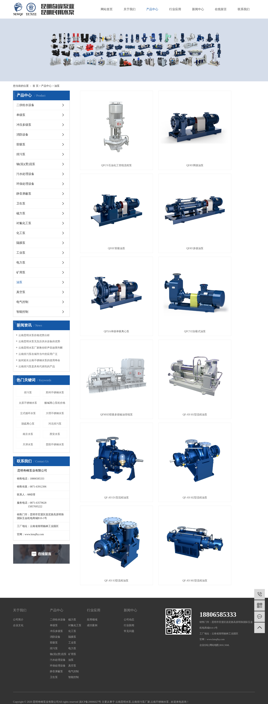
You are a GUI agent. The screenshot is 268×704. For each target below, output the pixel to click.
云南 (30, 681)
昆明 (36, 681)
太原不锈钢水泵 (28, 402)
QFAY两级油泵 (167, 147)
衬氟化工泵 (23, 223)
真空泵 (20, 292)
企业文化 (18, 600)
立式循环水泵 (28, 413)
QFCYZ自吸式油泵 (227, 211)
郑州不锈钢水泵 (55, 392)
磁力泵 (20, 213)
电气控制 (22, 301)
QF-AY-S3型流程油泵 (167, 341)
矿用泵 (20, 272)
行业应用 (175, 9)
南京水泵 (28, 434)
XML (226, 620)
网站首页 (107, 9)
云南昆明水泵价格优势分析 (34, 335)
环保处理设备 (25, 183)
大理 (41, 681)
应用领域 (92, 594)
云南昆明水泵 (123, 677)
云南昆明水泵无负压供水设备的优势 (39, 341)
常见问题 (129, 606)
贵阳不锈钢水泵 (55, 444)
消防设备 (22, 134)
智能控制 (22, 311)
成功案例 (92, 600)
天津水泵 (28, 444)
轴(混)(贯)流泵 (25, 164)
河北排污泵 (54, 423)
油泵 (57, 85)
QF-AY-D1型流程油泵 (227, 276)
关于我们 (129, 9)
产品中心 (152, 9)
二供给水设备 (25, 105)
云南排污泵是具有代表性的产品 (36, 366)
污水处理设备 (25, 173)
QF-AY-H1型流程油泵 (167, 276)
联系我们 (244, 9)
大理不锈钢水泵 (55, 413)
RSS (221, 620)
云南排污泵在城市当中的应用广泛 (38, 354)
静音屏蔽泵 (23, 193)
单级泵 (20, 114)
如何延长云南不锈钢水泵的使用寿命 (39, 360)
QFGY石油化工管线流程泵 (107, 147)
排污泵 (20, 154)
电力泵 (20, 262)
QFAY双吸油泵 (227, 147)
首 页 (36, 85)
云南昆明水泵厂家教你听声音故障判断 (40, 347)
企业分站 (204, 620)
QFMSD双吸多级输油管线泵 (107, 276)
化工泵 (20, 233)
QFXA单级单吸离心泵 (167, 211)
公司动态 (129, 594)
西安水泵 (55, 434)
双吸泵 (20, 144)
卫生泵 (20, 203)
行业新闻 (129, 600)
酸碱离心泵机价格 (54, 402)
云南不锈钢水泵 (160, 677)
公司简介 (18, 594)
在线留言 (221, 9)
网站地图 (214, 620)
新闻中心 (198, 9)
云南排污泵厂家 (141, 677)
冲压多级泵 (23, 124)
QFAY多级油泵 (107, 211)
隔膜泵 (20, 242)
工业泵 (20, 252)
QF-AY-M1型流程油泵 (227, 341)
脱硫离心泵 (27, 423)
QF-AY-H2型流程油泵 (107, 341)
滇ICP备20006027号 (90, 677)
